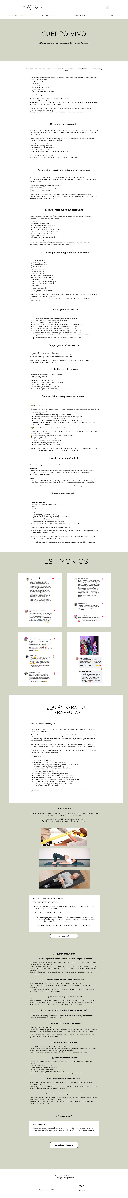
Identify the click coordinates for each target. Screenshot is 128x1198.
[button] (107, 7)
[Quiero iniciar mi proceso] (64, 1145)
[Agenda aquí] (64, 936)
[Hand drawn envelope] (81, 1186)
